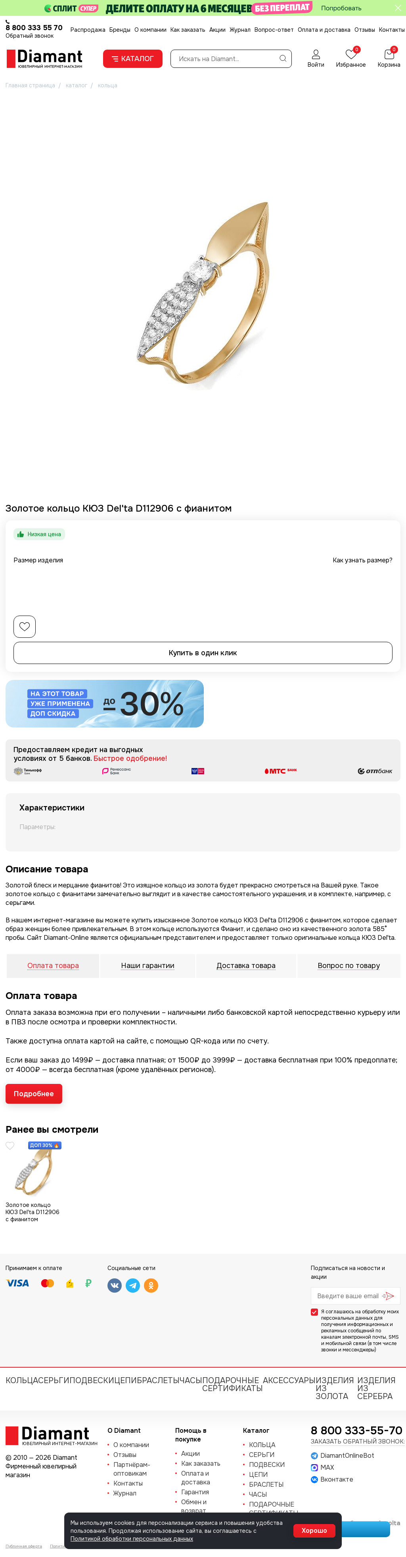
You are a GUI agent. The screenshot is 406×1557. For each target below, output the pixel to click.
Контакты (392, 29)
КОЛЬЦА (22, 1381)
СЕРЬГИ (53, 1381)
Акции (217, 29)
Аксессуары (289, 1381)
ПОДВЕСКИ (91, 1381)
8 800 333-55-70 (356, 1431)
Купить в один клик (203, 653)
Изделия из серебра (376, 1388)
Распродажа (88, 29)
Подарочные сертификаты (232, 1384)
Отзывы (364, 29)
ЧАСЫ (191, 1381)
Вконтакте (332, 1480)
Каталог (133, 58)
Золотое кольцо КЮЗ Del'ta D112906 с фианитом (32, 1212)
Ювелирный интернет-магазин (55, 1443)
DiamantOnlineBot (342, 1456)
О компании (150, 29)
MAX (322, 1468)
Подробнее (34, 1093)
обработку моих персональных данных (360, 1315)
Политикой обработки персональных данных (132, 1538)
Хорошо (314, 1530)
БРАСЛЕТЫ (158, 1381)
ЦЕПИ (125, 1381)
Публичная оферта (24, 1546)
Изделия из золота (335, 1388)
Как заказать (187, 29)
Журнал (240, 29)
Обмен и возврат (194, 1506)
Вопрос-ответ (274, 29)
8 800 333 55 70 (34, 28)
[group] (203, 293)
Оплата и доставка (324, 29)
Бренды (119, 29)
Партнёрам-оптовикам (131, 1469)
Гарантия (195, 1492)
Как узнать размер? (363, 560)
